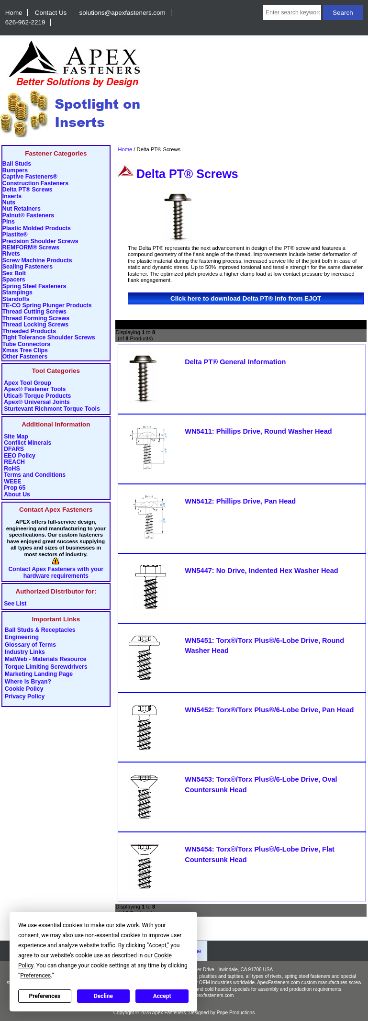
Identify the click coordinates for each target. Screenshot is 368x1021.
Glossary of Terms (30, 644)
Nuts (8, 203)
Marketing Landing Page (39, 674)
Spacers (13, 280)
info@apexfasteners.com (207, 995)
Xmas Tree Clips (25, 351)
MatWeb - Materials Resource (46, 659)
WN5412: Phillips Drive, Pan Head (240, 501)
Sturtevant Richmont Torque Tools (52, 409)
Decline (103, 996)
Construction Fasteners (35, 183)
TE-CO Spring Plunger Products (47, 306)
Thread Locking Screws (35, 325)
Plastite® (15, 235)
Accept (162, 996)
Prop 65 (14, 488)
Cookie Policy (24, 689)
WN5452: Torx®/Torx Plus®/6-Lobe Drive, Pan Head (269, 710)
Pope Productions (236, 1012)
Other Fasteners (24, 357)
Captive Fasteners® (29, 177)
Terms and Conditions (35, 475)
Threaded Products (29, 331)
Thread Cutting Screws (34, 312)
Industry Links (25, 652)
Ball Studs (16, 164)
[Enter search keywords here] (292, 12)
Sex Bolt (14, 273)
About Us (17, 495)
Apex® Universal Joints (37, 402)
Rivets (11, 254)
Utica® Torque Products (37, 396)
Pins (8, 222)
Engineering (22, 637)
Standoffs (16, 299)
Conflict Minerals (27, 443)
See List (15, 604)
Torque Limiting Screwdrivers (46, 666)
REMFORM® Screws (30, 248)
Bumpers (15, 171)
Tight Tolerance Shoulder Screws (48, 338)
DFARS (14, 449)
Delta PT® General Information (235, 362)
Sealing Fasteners (27, 267)
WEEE (12, 482)
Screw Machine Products (37, 261)
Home (13, 12)
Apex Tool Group (27, 383)
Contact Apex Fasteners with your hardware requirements (55, 572)
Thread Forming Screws (35, 318)
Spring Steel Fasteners (34, 286)
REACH (14, 462)
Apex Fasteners (169, 1012)
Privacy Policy (25, 696)
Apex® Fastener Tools (35, 389)
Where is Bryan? (28, 681)
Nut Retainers (21, 209)
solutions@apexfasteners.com (122, 12)
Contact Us (51, 12)
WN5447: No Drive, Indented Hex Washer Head (261, 570)
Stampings (17, 293)
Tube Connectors (26, 344)
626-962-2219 (25, 22)
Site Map (16, 437)
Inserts (12, 196)
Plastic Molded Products (36, 228)
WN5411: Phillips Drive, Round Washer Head (258, 431)
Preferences (45, 996)
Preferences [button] (35, 975)
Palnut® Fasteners (28, 216)
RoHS (12, 469)
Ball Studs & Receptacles (40, 630)
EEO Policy (19, 456)
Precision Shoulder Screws (40, 241)
